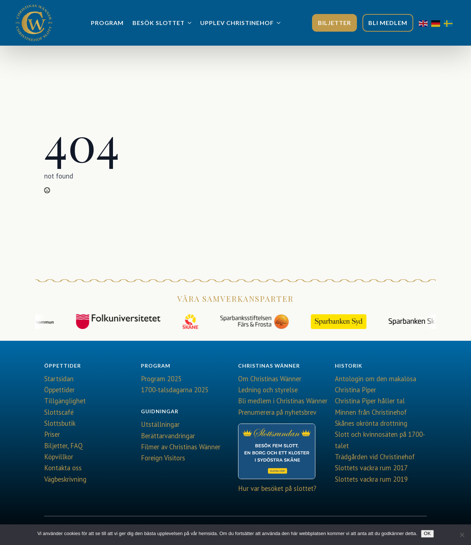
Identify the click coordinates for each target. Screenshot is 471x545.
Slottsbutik (59, 423)
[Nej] (461, 534)
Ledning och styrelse (268, 389)
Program (107, 22)
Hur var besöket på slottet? (277, 488)
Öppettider (59, 389)
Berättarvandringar (168, 435)
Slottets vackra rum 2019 (371, 479)
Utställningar (160, 424)
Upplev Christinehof (237, 22)
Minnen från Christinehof (371, 412)
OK (427, 533)
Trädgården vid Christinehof (375, 456)
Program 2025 (161, 378)
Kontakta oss (63, 467)
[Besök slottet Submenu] (190, 23)
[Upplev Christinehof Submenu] (279, 23)
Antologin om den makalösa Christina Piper (375, 384)
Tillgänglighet (65, 400)
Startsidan (59, 378)
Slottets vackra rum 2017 (371, 467)
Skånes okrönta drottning (371, 423)
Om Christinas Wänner (269, 378)
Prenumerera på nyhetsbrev (277, 412)
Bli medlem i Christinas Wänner (282, 400)
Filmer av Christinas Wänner (180, 446)
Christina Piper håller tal (370, 400)
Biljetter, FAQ (63, 445)
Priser (52, 434)
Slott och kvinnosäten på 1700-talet (380, 440)
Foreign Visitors (163, 457)
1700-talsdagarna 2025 (175, 389)
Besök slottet (158, 22)
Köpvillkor (58, 456)
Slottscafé (59, 412)
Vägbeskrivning (65, 479)
